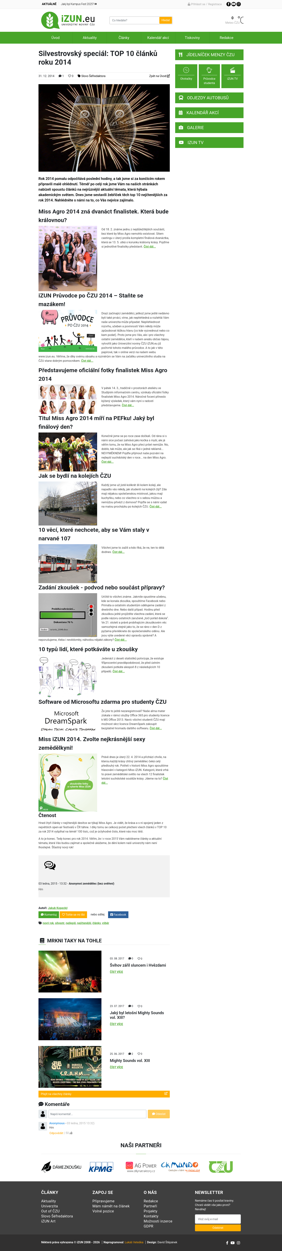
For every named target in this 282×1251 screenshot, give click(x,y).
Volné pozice (103, 1211)
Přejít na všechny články (104, 1094)
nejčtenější (84, 923)
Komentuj (49, 914)
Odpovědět (56, 1133)
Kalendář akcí (158, 38)
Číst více (116, 972)
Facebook (118, 914)
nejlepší (71, 923)
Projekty (150, 1211)
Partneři (150, 1206)
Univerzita (49, 1206)
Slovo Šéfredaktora (91, 76)
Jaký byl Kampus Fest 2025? (79, 4)
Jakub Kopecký (57, 908)
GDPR (148, 1226)
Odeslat (159, 1114)
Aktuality (90, 38)
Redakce (226, 38)
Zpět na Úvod (159, 76)
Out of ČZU (50, 1211)
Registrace (215, 4)
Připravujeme (103, 1201)
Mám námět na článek (111, 1206)
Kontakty (151, 1216)
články (96, 923)
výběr (105, 923)
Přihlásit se (196, 4)
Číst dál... (150, 246)
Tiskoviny (192, 38)
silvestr (59, 923)
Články (124, 38)
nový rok (48, 923)
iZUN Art (48, 1221)
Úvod (55, 38)
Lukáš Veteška (134, 1242)
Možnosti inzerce (158, 1221)
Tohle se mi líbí (73, 914)
